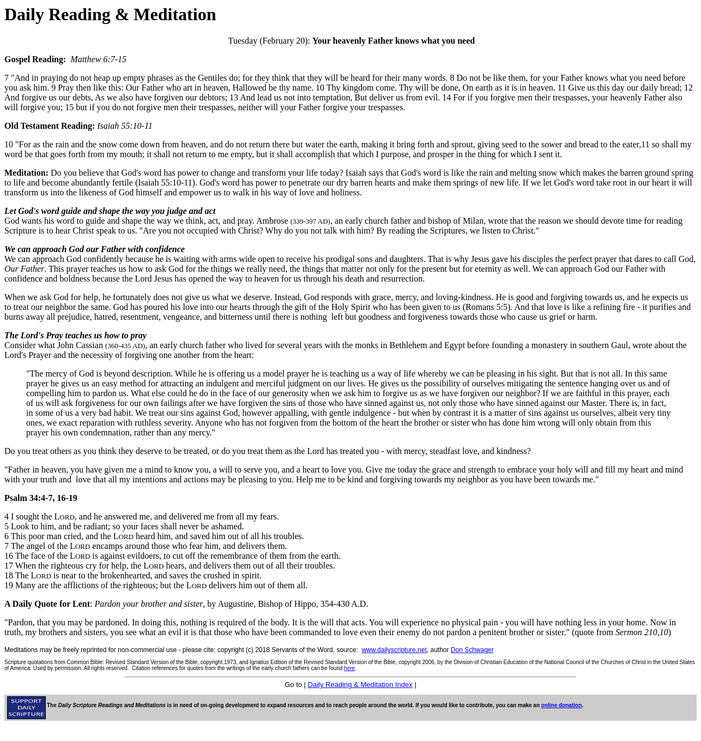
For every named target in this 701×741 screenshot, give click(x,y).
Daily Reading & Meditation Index (360, 684)
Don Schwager (472, 650)
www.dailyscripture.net (393, 650)
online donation (561, 705)
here (349, 668)
